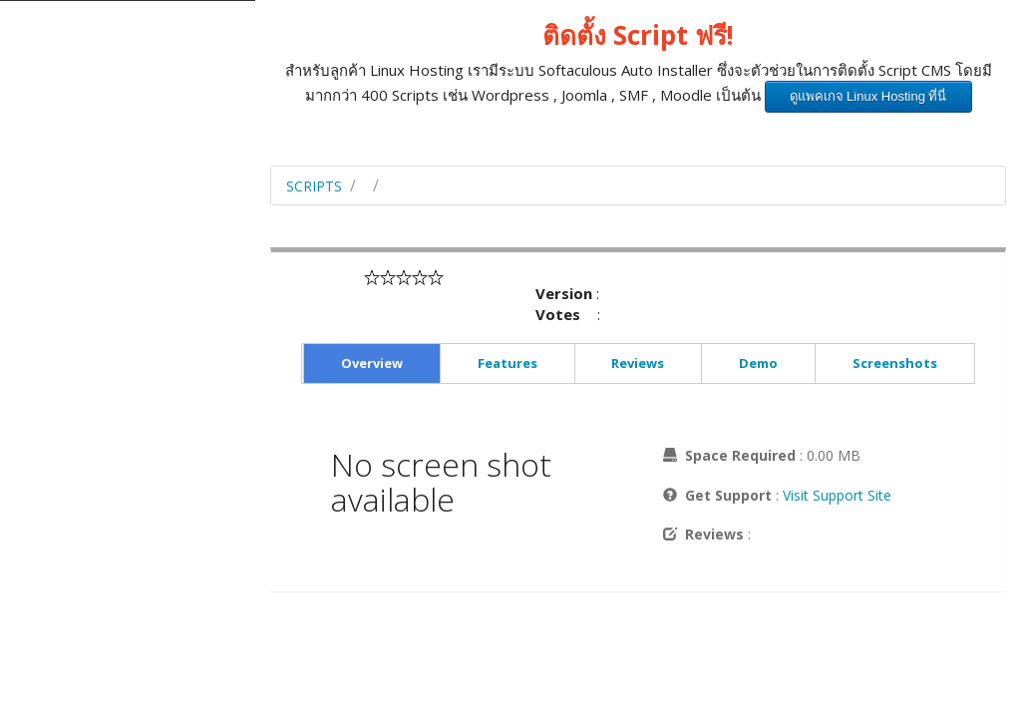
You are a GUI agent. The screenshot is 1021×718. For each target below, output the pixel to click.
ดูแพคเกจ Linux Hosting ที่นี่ (868, 96)
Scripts (314, 186)
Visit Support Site (837, 495)
